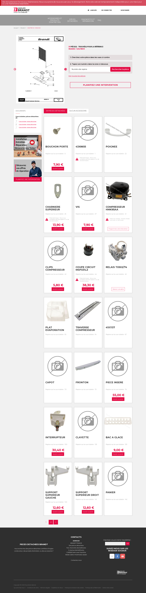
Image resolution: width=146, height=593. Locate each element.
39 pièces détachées (55, 111)
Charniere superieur (52, 208)
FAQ (99, 20)
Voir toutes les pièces (76, 76)
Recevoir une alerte (118, 289)
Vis (78, 207)
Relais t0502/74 (116, 267)
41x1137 (110, 327)
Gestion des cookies (107, 587)
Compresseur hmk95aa (115, 208)
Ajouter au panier (58, 168)
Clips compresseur (55, 268)
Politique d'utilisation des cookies (74, 587)
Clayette (82, 437)
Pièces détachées (72, 20)
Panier (110, 492)
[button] (15, 69)
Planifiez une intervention (100, 85)
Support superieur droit (87, 493)
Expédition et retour (57, 587)
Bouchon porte (56, 146)
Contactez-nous (76, 560)
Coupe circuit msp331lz (85, 268)
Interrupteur (55, 437)
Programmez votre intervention (118, 229)
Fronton (82, 382)
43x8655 (81, 146)
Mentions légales (45, 587)
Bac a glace (114, 437)
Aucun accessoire (78, 111)
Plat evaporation (54, 329)
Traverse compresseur (85, 329)
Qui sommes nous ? (19, 587)
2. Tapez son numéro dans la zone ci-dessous (89, 64)
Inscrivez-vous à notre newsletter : (117, 540)
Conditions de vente (33, 587)
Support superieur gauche (52, 495)
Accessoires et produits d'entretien (55, 20)
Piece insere (114, 382)
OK (128, 544)
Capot (49, 382)
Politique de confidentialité (93, 587)
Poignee (111, 146)
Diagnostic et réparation (88, 20)
